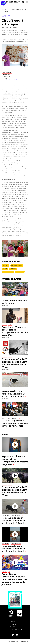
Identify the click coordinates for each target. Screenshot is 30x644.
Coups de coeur (5, 388)
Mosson (6, 78)
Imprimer (14, 27)
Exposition (4, 324)
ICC (7, 298)
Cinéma (3, 298)
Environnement (6, 74)
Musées (10, 324)
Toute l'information (16, 629)
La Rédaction (24, 641)
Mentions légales (13, 641)
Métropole (5, 265)
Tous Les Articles (13, 9)
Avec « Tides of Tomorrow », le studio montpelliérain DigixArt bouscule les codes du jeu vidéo (14, 579)
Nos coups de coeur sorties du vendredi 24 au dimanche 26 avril (14, 394)
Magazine (13, 624)
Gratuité (5, 268)
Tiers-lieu (4, 418)
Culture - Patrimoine (7, 72)
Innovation (4, 571)
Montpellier (7, 76)
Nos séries (13, 627)
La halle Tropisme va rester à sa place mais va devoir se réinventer (15, 423)
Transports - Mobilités (16, 265)
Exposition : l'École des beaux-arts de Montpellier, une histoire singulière (15, 331)
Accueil (4, 9)
